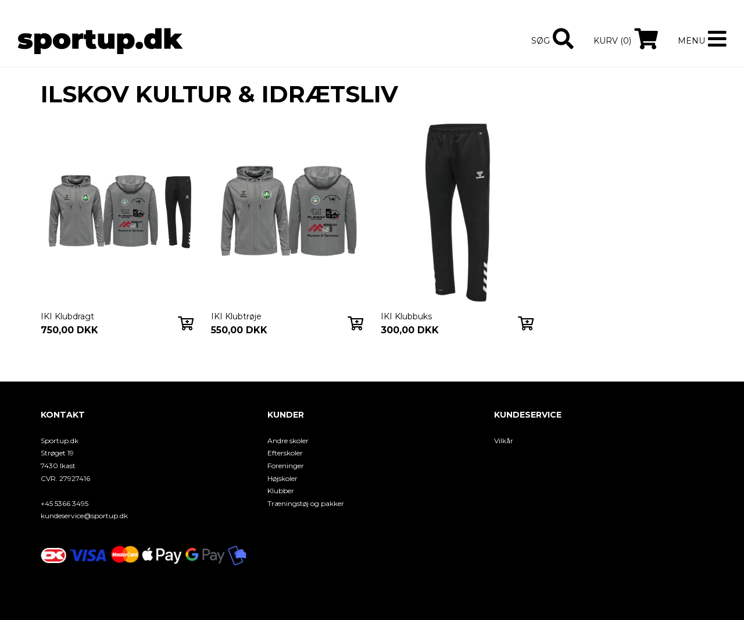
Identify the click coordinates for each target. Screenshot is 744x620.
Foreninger (285, 465)
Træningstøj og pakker (305, 503)
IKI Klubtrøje (236, 316)
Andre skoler (288, 440)
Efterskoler (285, 452)
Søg (540, 40)
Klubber (280, 490)
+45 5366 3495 (64, 503)
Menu (691, 40)
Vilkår (503, 440)
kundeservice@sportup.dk (84, 515)
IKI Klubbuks (406, 316)
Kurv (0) (612, 40)
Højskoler (282, 478)
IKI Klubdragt (67, 316)
